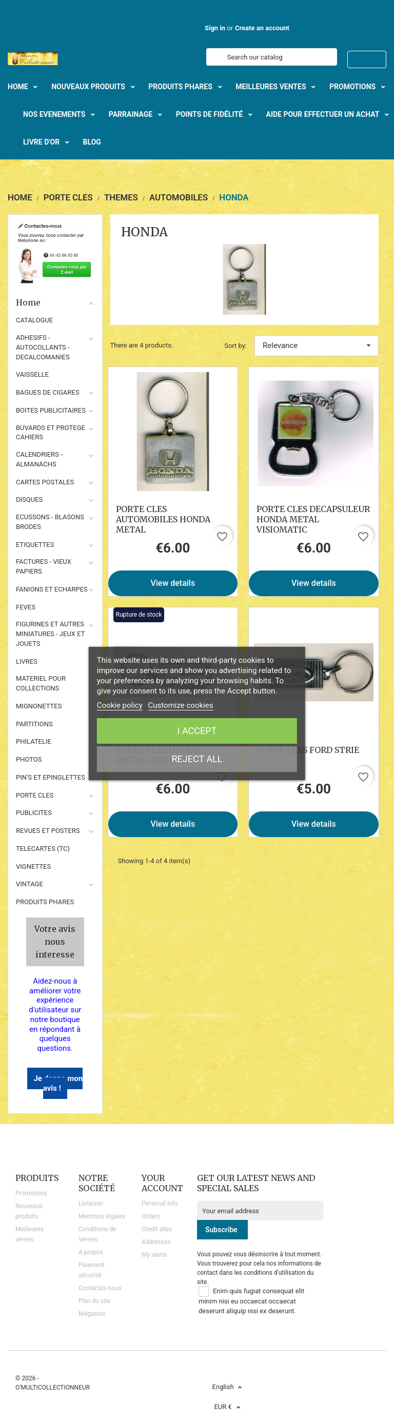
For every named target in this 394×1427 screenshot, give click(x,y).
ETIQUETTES (35, 544)
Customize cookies (180, 705)
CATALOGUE (34, 320)
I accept (197, 730)
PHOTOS (29, 759)
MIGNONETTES (39, 706)
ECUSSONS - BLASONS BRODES (50, 522)
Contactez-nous (100, 1288)
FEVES (25, 607)
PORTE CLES (35, 795)
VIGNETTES (33, 866)
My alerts (154, 1254)
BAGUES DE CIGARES (48, 392)
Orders (151, 1216)
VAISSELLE (32, 374)
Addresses (156, 1242)
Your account (162, 1183)
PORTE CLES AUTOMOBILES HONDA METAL (163, 519)
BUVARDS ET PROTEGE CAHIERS (50, 432)
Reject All (197, 758)
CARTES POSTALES (45, 482)
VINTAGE (29, 884)
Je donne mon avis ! (58, 1083)
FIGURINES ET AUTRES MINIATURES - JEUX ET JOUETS (50, 633)
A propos (90, 1252)
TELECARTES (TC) (43, 848)
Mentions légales (101, 1216)
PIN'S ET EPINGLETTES (50, 777)
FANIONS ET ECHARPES (52, 589)
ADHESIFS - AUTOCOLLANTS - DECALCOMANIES (43, 347)
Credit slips (157, 1229)
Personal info (160, 1203)
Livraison (90, 1203)
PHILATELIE (33, 741)
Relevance (316, 345)
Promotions (31, 1193)
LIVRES (26, 661)
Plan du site (94, 1300)
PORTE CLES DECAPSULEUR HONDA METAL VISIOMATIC (313, 519)
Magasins (91, 1313)
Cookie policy (120, 705)
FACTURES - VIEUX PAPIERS (43, 566)
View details (172, 583)
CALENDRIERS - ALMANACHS (39, 459)
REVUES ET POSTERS (48, 830)
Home (55, 302)
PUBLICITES (34, 813)
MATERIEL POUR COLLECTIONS (41, 683)
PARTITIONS (34, 724)
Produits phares (45, 902)
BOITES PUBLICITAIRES (51, 410)
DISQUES (29, 499)
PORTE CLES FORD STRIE (308, 750)
